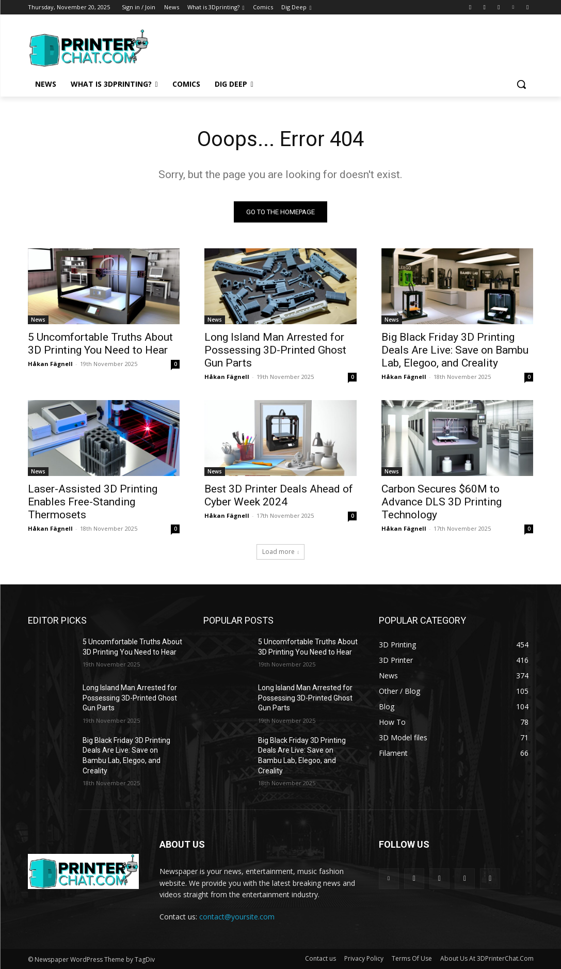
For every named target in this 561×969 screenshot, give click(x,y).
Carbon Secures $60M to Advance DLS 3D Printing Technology (441, 502)
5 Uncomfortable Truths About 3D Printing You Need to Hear (100, 344)
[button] (521, 84)
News (38, 320)
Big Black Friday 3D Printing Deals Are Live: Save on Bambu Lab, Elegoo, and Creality (454, 350)
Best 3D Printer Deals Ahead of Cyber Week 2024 (278, 496)
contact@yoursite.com (237, 917)
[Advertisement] (270, 46)
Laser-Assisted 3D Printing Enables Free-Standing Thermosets (92, 502)
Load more (280, 551)
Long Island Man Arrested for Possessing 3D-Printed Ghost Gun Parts (275, 350)
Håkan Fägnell (50, 364)
